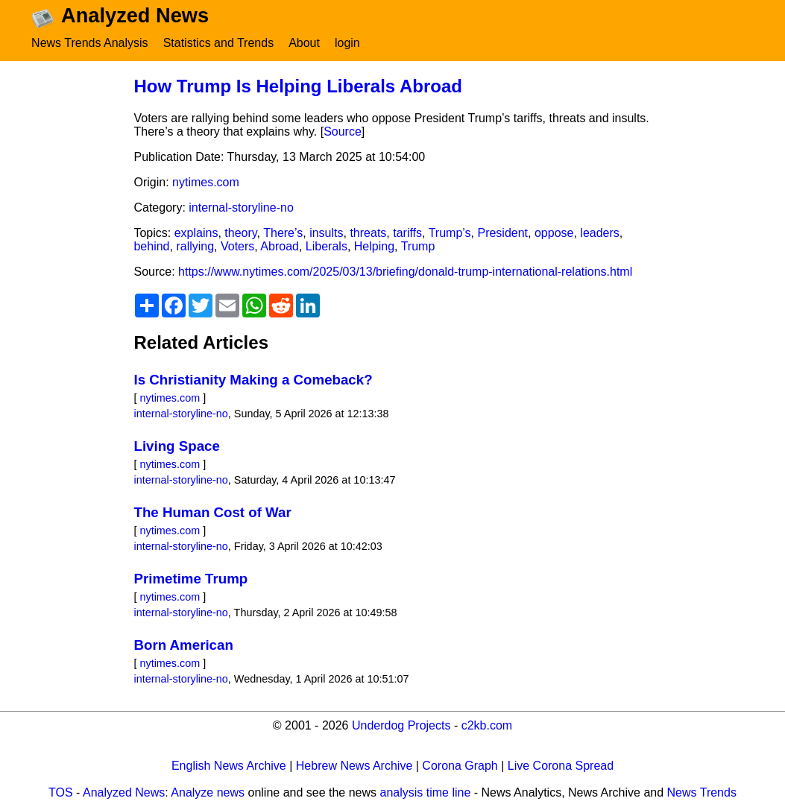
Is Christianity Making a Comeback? (252, 379)
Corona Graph (459, 765)
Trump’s (450, 233)
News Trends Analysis (89, 43)
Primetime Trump (190, 578)
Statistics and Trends (218, 43)
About (304, 43)
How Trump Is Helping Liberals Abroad (297, 86)
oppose (554, 233)
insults (326, 233)
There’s (283, 233)
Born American (183, 645)
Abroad (279, 246)
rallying (195, 246)
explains (196, 233)
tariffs (407, 233)
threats (368, 233)
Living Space (176, 446)
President (502, 233)
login (347, 43)
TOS (60, 792)
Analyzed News (124, 792)
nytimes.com (205, 182)
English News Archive (228, 765)
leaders (599, 233)
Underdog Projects (401, 725)
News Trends (702, 792)
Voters (237, 246)
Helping (374, 246)
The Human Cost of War (212, 512)
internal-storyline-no (241, 207)
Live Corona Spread (561, 765)
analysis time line (425, 792)
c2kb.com (486, 725)
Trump (418, 246)
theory (240, 233)
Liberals (326, 246)
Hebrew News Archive (354, 765)
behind (151, 246)
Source (343, 131)
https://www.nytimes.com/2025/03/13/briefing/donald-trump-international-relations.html (405, 271)
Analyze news (208, 792)
